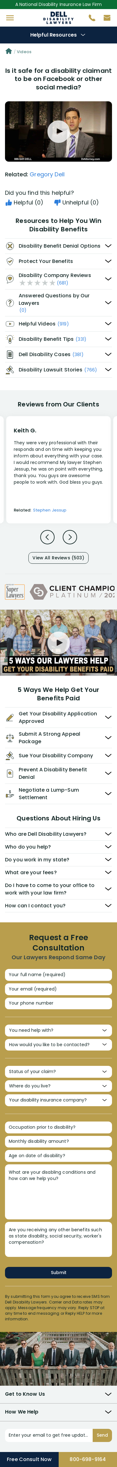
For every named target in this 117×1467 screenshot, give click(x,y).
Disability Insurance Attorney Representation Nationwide (58, 18)
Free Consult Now (29, 1459)
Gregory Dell (47, 174)
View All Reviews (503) (58, 558)
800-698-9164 (88, 1459)
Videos (24, 52)
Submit (58, 1272)
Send (102, 1435)
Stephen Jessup (49, 510)
